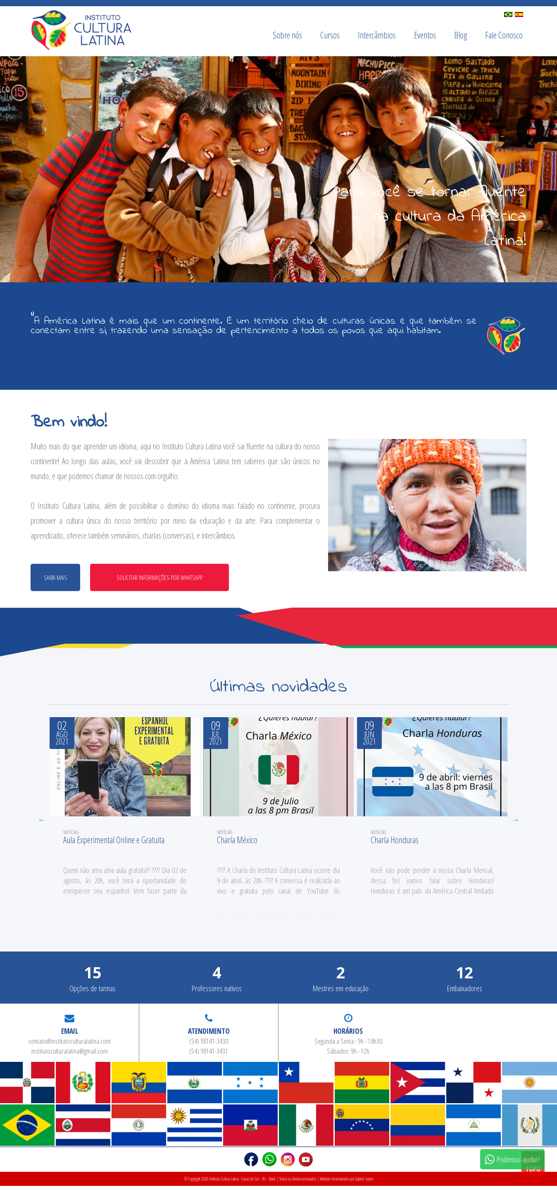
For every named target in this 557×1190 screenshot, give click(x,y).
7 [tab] (297, 922)
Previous (42, 822)
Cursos (330, 35)
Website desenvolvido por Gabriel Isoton (346, 1183)
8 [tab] (309, 922)
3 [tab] (247, 922)
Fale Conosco (504, 35)
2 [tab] (235, 922)
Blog (460, 35)
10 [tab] (334, 922)
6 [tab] (285, 922)
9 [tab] (322, 922)
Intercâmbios (377, 35)
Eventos (425, 35)
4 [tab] (260, 922)
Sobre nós (287, 35)
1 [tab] (223, 922)
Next (515, 822)
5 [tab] (272, 922)
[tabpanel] (125, 813)
